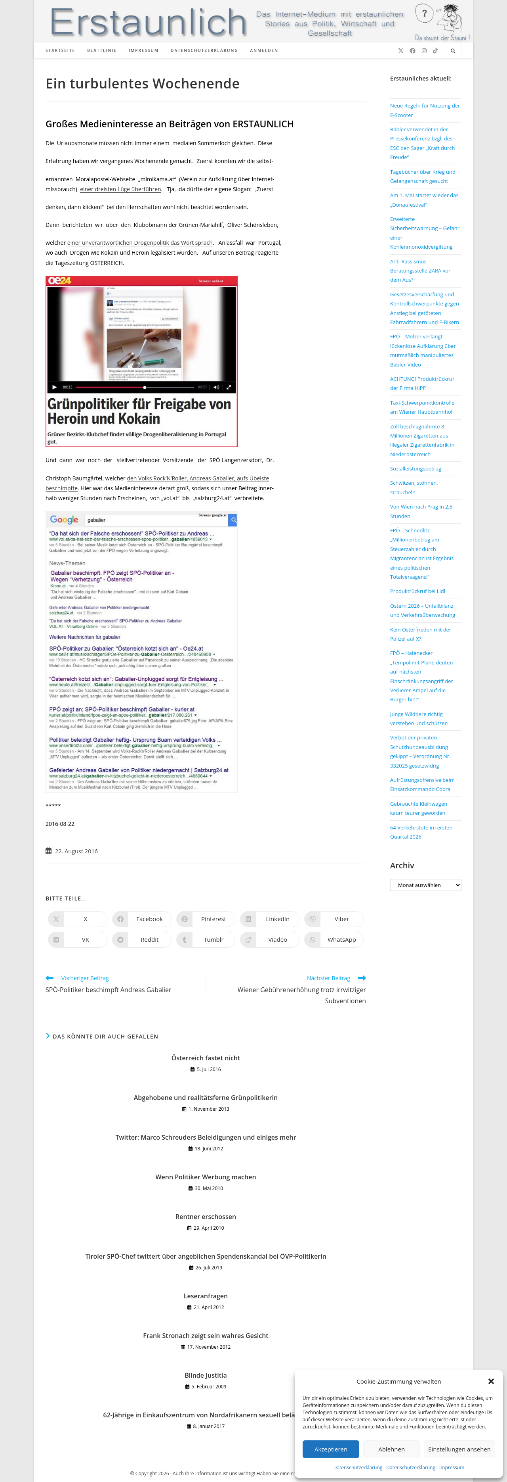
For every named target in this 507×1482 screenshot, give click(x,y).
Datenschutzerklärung (358, 1467)
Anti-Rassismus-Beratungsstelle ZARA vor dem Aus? (420, 271)
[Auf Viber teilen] (334, 919)
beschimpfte (62, 488)
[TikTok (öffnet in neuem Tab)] (435, 51)
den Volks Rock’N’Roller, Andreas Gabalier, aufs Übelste (198, 478)
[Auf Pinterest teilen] (206, 919)
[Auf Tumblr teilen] (206, 940)
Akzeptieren (330, 1449)
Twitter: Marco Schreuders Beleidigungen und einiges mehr (205, 1137)
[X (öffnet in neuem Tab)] (401, 51)
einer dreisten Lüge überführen (120, 189)
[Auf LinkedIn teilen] (269, 919)
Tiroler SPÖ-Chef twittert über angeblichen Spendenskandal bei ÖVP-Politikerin (205, 1256)
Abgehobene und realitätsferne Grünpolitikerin (206, 1097)
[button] (491, 1381)
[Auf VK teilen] (77, 940)
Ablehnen (391, 1449)
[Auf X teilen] (77, 919)
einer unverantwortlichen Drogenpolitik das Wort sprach (140, 242)
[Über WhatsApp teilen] (334, 940)
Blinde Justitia (206, 1375)
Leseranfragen (206, 1296)
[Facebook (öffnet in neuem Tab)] (413, 51)
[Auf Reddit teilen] (142, 940)
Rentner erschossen (205, 1216)
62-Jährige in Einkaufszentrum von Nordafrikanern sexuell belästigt (206, 1415)
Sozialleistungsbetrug (415, 468)
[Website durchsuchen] (453, 51)
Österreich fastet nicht (206, 1058)
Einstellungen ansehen (459, 1449)
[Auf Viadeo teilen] (269, 940)
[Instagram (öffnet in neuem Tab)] (424, 51)
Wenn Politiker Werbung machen (205, 1177)
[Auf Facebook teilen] (142, 919)
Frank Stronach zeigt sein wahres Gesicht (205, 1335)
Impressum (451, 1467)
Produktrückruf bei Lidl (417, 591)
